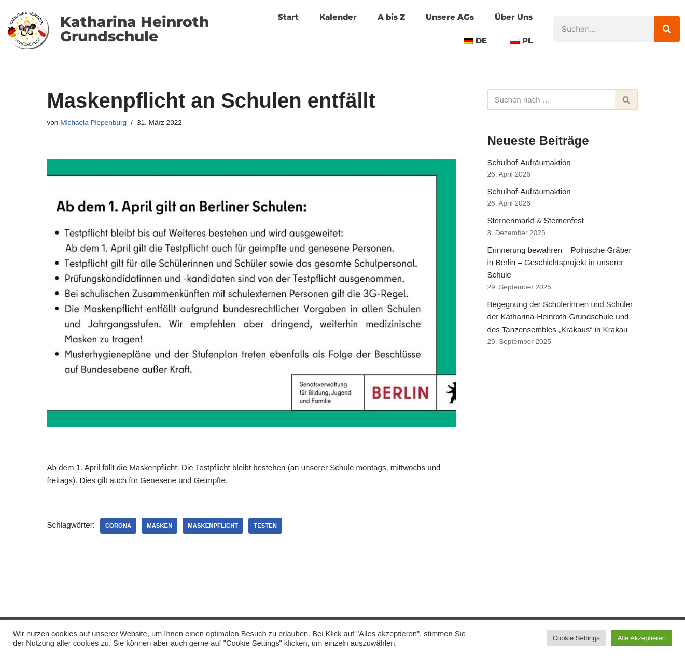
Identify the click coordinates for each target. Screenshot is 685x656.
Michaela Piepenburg (96, 123)
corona (121, 530)
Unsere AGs (445, 17)
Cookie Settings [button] (576, 638)
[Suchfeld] (551, 100)
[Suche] (667, 29)
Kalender (327, 17)
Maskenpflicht (220, 530)
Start (276, 17)
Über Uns (512, 17)
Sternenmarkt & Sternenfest (538, 228)
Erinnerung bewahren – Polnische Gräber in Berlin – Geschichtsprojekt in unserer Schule (558, 274)
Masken (164, 530)
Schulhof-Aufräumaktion (531, 165)
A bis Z (383, 17)
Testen (274, 530)
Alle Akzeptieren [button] (642, 638)
